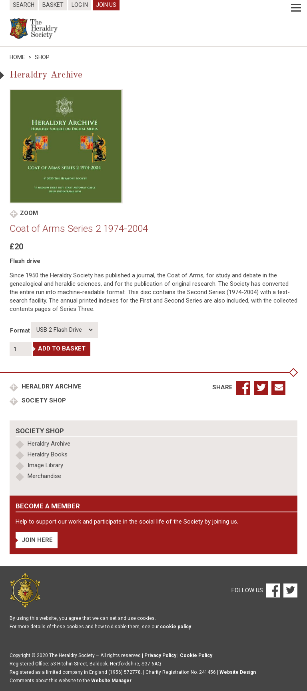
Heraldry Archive (51, 386)
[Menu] (296, 8)
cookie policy (175, 626)
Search (23, 5)
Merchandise (44, 476)
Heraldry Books (48, 454)
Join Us (106, 5)
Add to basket (62, 348)
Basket (53, 5)
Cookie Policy (196, 655)
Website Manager (111, 680)
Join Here (37, 540)
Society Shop (43, 400)
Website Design (237, 672)
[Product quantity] (21, 349)
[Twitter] (289, 590)
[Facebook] (272, 590)
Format (20, 330)
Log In (80, 5)
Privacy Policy (160, 655)
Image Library (45, 465)
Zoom (29, 213)
